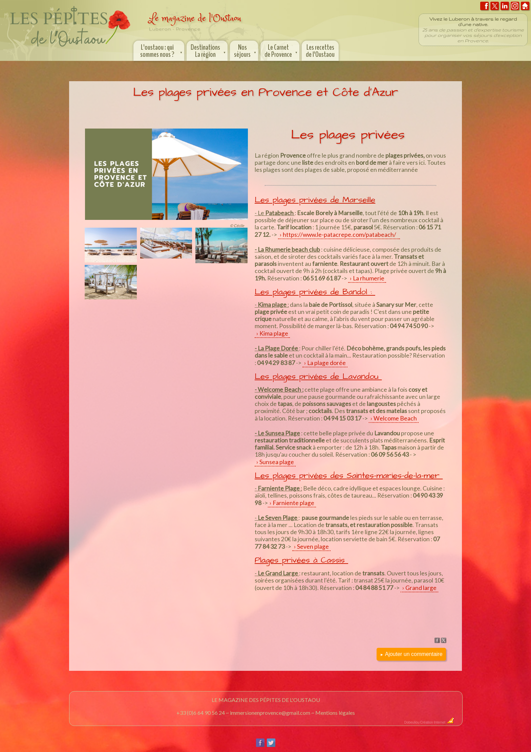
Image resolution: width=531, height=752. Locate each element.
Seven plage (313, 546)
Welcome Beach (395, 418)
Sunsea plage (276, 461)
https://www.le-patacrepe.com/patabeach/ (340, 234)
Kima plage (273, 333)
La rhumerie (368, 278)
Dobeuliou (411, 722)
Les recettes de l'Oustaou (320, 51)
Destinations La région (209, 50)
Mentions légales (335, 712)
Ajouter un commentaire (411, 654)
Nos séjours (245, 50)
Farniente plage (293, 502)
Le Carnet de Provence (281, 50)
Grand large (421, 587)
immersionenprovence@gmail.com (270, 712)
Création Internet (437, 722)
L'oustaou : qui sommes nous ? (162, 50)
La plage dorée (326, 362)
